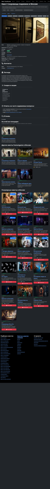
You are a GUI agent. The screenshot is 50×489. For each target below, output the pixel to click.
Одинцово (19, 350)
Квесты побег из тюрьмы (5, 339)
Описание (4, 13)
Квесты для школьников (5, 371)
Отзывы (22, 1)
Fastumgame (9, 54)
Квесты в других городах (23, 336)
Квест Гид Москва (6, 1)
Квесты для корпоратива (5, 366)
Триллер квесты (4, 361)
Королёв (19, 348)
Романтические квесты (5, 358)
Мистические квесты (5, 350)
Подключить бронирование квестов (41, 341)
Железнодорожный (21, 352)
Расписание (9, 213)
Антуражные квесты (4, 363)
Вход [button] (45, 1)
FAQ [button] (36, 1)
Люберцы (19, 344)
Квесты (13, 1)
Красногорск (19, 342)
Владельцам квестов (38, 339)
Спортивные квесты (4, 375)
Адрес (8, 13)
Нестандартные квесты (5, 372)
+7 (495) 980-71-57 (10, 68)
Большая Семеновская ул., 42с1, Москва (13, 112)
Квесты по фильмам (4, 341)
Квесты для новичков (5, 368)
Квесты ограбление (4, 352)
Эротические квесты (5, 360)
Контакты (36, 344)
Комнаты (18, 1)
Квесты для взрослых (5, 364)
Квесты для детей (4, 344)
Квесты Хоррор (3, 337)
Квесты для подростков (5, 369)
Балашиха (19, 347)
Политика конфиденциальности (40, 345)
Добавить (41, 1)
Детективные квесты (5, 342)
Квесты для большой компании (7, 347)
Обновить (13, 13)
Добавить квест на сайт (38, 337)
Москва (18, 339)
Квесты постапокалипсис (5, 353)
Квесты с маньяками (5, 355)
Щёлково (19, 353)
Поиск (33, 1)
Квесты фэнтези (4, 348)
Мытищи (19, 345)
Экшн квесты (3, 377)
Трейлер (13, 194)
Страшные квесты (4, 356)
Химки (18, 341)
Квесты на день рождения (6, 379)
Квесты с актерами (4, 345)
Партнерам (36, 342)
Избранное (28, 1)
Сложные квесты (4, 374)
